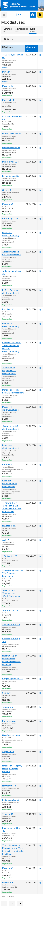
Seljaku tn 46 (8, 751)
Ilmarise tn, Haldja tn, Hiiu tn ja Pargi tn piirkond (12, 768)
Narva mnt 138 (9, 785)
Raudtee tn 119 (9, 526)
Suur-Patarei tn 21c (11, 624)
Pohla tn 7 (7, 72)
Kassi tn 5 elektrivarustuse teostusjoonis (9, 483)
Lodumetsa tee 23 (10, 800)
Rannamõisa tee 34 (11, 147)
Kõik (32, 30)
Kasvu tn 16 (7, 868)
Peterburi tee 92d (10, 162)
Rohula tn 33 (8, 309)
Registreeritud (21, 30)
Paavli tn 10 (7, 86)
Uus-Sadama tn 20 (11, 735)
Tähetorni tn (7, 707)
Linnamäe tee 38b (10, 176)
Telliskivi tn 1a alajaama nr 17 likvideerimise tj (9, 370)
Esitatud (8, 30)
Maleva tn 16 (8, 882)
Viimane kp (31, 47)
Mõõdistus (7, 47)
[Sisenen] (40, 15)
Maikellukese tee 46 (11, 133)
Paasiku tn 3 (8, 100)
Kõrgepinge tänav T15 (12, 678)
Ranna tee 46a (9, 721)
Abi (18, 14)
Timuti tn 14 (7, 814)
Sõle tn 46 (7, 693)
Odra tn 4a (7, 190)
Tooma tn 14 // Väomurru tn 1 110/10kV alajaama (11, 593)
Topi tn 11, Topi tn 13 (11, 610)
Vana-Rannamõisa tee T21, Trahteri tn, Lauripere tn (12, 573)
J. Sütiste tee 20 (9, 556)
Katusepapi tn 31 (10, 218)
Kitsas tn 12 (7, 204)
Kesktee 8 (7, 464)
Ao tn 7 (5, 540)
